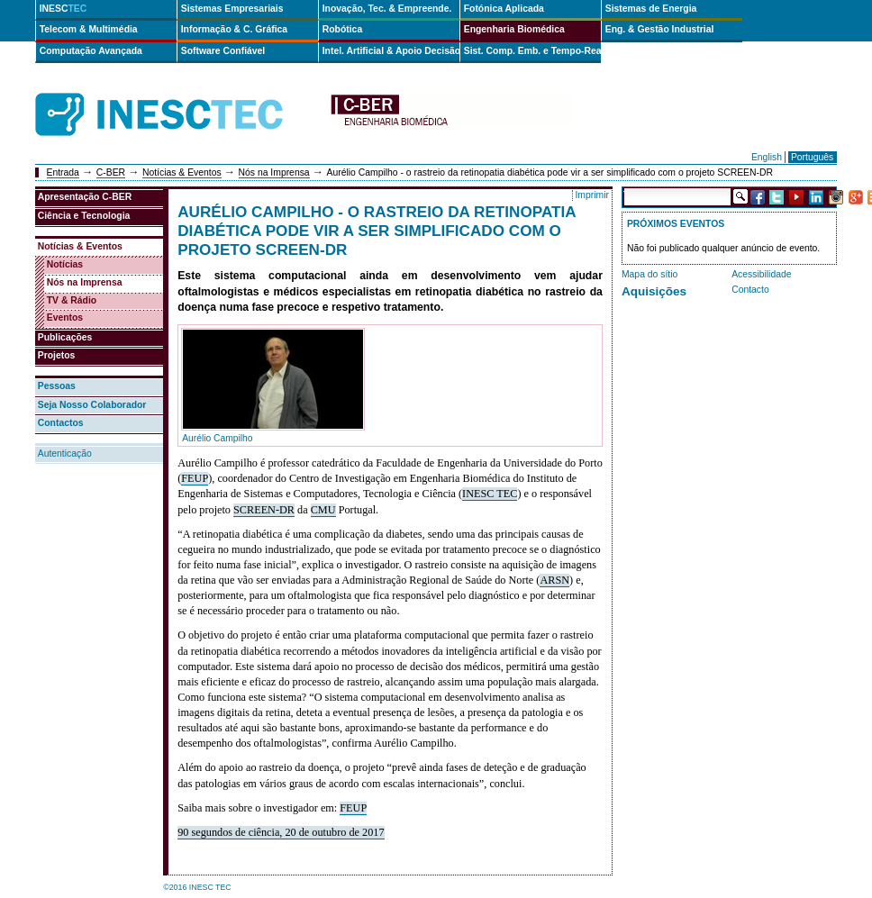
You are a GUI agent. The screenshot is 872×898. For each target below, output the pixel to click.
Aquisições (654, 291)
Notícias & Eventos (182, 172)
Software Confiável (223, 51)
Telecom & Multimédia (89, 29)
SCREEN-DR (264, 509)
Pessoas (57, 386)
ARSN (554, 580)
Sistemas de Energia (651, 9)
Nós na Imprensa (274, 172)
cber (451, 115)
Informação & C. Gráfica (234, 29)
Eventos (65, 317)
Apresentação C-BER (85, 197)
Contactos (61, 423)
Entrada (63, 172)
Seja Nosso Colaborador (92, 405)
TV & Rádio (71, 300)
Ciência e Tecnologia (84, 216)
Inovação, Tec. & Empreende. (387, 9)
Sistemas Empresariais (232, 9)
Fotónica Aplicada (504, 9)
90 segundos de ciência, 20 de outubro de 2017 (280, 832)
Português (812, 157)
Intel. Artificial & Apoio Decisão (390, 51)
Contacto (750, 290)
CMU (323, 509)
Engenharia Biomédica (514, 29)
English (766, 157)
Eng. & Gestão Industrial (659, 29)
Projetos (57, 355)
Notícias (65, 264)
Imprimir (592, 195)
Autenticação (65, 453)
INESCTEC (179, 94)
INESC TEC (489, 493)
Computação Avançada (91, 51)
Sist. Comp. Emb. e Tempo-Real (532, 51)
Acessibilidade (761, 274)
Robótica (342, 29)
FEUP (194, 478)
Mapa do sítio (649, 274)
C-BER (110, 172)
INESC (63, 9)
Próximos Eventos (675, 224)
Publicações (65, 337)
